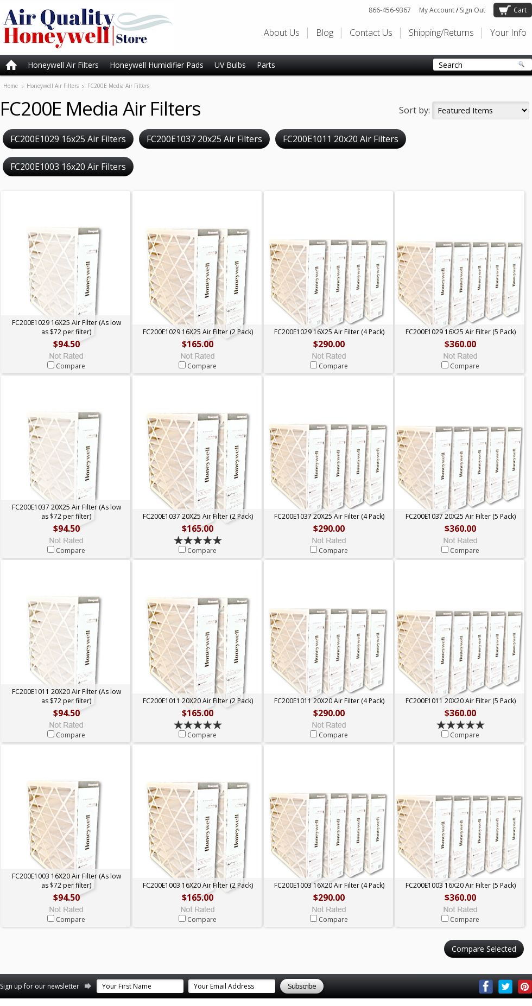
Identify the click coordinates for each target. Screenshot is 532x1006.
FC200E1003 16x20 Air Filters (68, 167)
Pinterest (525, 986)
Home (10, 86)
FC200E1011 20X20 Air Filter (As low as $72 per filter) (66, 696)
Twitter (505, 986)
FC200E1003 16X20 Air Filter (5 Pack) (461, 885)
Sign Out (472, 10)
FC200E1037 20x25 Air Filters (204, 139)
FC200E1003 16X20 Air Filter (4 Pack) (329, 885)
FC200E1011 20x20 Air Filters (340, 139)
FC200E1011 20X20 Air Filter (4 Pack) (329, 700)
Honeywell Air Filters (63, 65)
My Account (436, 10)
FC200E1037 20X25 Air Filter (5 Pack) (461, 516)
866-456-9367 (390, 10)
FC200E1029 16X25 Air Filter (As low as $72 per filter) (66, 327)
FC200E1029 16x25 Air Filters (68, 139)
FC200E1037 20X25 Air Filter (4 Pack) (329, 516)
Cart (520, 10)
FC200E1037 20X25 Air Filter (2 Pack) (198, 516)
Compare (70, 366)
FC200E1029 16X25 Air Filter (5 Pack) (461, 331)
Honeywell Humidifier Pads (157, 65)
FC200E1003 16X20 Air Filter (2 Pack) (198, 885)
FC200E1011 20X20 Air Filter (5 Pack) (461, 700)
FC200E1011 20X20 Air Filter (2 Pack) (198, 700)
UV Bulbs (230, 65)
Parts (266, 65)
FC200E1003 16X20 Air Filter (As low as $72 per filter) (66, 880)
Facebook (486, 986)
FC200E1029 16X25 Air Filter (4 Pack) (329, 331)
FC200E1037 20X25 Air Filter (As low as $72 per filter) (66, 511)
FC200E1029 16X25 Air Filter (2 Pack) (198, 331)
